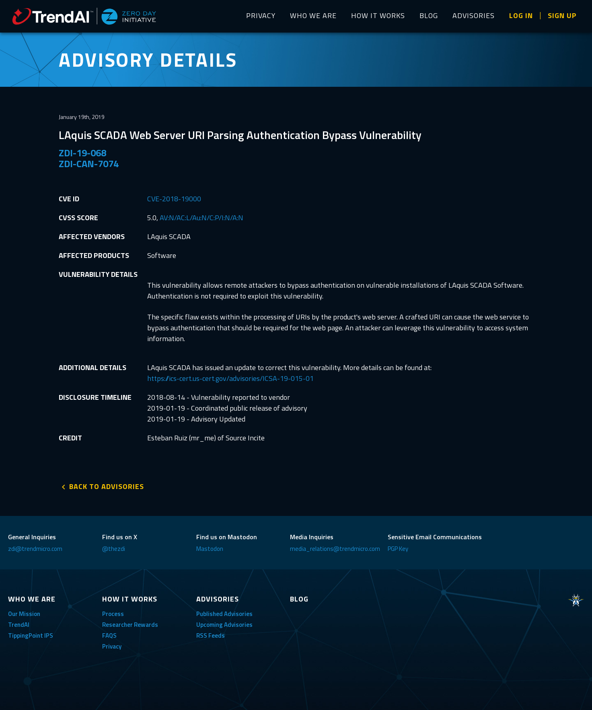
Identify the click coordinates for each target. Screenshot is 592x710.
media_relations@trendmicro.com (335, 548)
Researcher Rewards (130, 624)
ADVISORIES (473, 15)
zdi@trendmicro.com (35, 548)
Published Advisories (224, 613)
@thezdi (113, 548)
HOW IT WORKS (378, 15)
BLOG (428, 15)
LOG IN (521, 15)
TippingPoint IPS (30, 635)
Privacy (111, 646)
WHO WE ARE (313, 15)
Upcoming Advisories (224, 624)
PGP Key (398, 548)
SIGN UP (562, 15)
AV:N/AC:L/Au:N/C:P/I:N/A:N (201, 217)
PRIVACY (260, 15)
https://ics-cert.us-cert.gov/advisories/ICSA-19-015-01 (230, 378)
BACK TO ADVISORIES (106, 486)
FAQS (109, 635)
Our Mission (24, 613)
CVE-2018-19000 (174, 198)
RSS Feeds (210, 635)
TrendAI (18, 624)
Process (113, 613)
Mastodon (209, 548)
